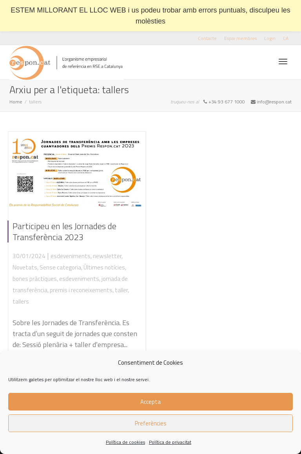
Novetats (25, 267)
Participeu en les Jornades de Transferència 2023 (64, 231)
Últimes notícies (104, 267)
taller (121, 290)
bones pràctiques (35, 278)
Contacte (207, 38)
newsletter (107, 255)
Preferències (151, 423)
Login (270, 38)
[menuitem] (286, 38)
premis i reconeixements (81, 290)
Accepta (150, 401)
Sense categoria (60, 267)
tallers (21, 301)
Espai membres (240, 38)
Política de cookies (125, 442)
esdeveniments (71, 255)
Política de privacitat (170, 442)
